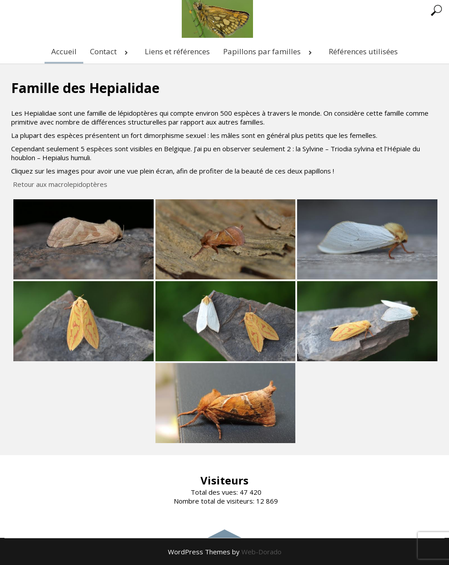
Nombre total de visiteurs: (215, 500)
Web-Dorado (261, 551)
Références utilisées (363, 51)
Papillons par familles (269, 51)
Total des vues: (215, 492)
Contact (110, 51)
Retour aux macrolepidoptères (60, 184)
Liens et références (177, 51)
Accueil (64, 51)
